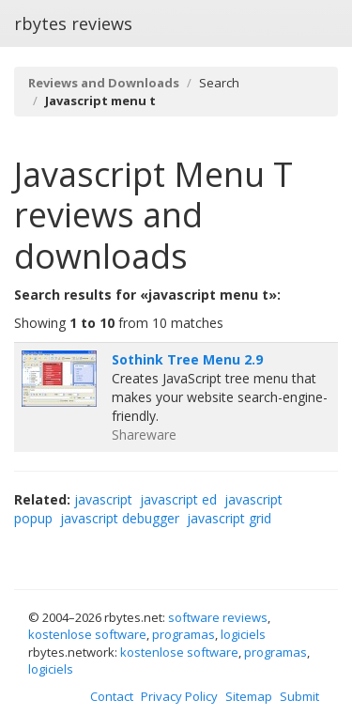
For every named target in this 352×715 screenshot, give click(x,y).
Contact (111, 696)
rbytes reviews (73, 23)
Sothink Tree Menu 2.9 (187, 359)
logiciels (243, 634)
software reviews (218, 617)
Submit (299, 696)
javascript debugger (119, 518)
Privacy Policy (179, 696)
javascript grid (229, 518)
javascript (103, 499)
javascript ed (178, 499)
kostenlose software (87, 634)
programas (183, 634)
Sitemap (248, 696)
